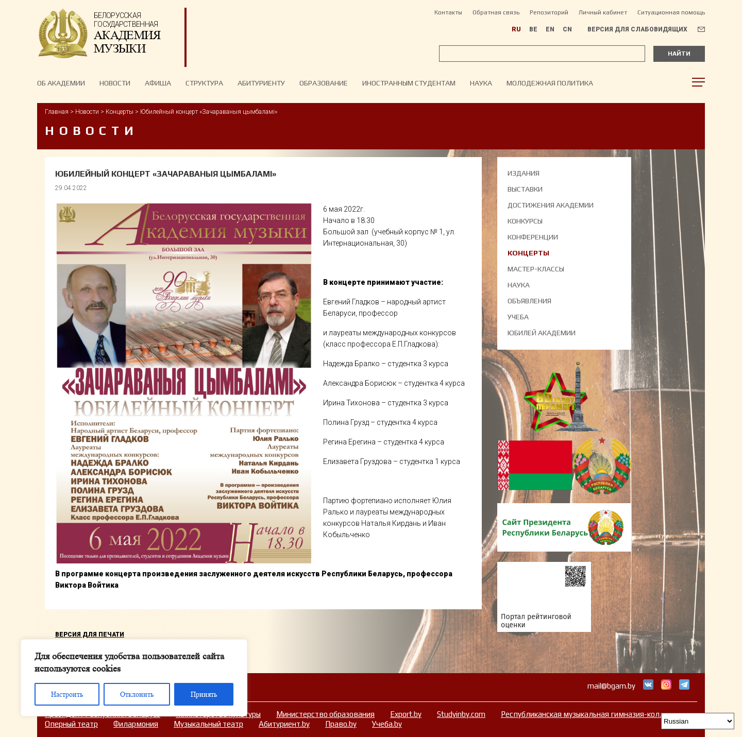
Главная (57, 111)
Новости (87, 111)
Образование (323, 83)
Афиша (158, 83)
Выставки (525, 189)
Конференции (533, 237)
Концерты (119, 111)
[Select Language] (697, 721)
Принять (204, 694)
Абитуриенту (261, 83)
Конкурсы (525, 221)
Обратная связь (496, 12)
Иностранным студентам (409, 83)
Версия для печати (89, 634)
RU (516, 29)
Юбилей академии (542, 333)
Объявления (529, 301)
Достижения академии (551, 205)
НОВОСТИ (114, 83)
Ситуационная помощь (671, 12)
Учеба (518, 317)
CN (567, 29)
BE (533, 29)
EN (550, 29)
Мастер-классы (536, 269)
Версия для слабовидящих (637, 29)
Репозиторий (549, 12)
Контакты (448, 12)
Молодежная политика (550, 83)
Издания (523, 173)
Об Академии (61, 83)
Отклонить (137, 694)
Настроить (67, 694)
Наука (481, 83)
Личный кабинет (603, 12)
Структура (204, 83)
